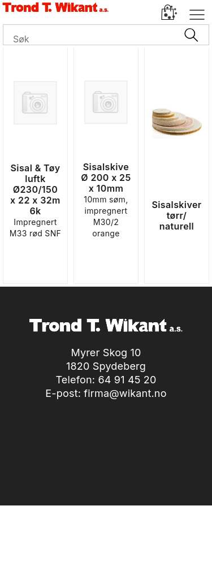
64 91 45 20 (127, 380)
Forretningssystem (50, 539)
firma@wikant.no (125, 393)
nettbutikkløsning (130, 539)
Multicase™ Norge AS (106, 550)
